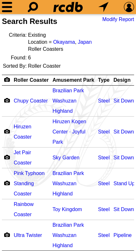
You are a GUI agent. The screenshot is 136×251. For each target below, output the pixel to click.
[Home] (68, 7)
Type (104, 80)
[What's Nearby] (103, 7)
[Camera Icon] (7, 100)
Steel (104, 100)
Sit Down (124, 100)
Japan (85, 42)
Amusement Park (73, 80)
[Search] (33, 7)
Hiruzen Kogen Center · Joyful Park (69, 132)
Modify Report (118, 19)
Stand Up (124, 183)
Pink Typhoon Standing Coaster (29, 183)
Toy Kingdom (67, 209)
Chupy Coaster (31, 100)
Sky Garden (65, 157)
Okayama (64, 42)
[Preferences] (129, 7)
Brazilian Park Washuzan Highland (68, 101)
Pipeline (123, 235)
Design (122, 80)
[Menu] (7, 7)
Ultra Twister (28, 235)
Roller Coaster (31, 80)
